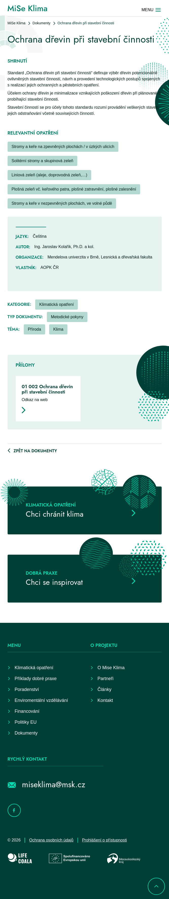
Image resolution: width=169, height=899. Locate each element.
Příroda (34, 329)
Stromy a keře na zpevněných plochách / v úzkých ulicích (63, 146)
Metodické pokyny (67, 317)
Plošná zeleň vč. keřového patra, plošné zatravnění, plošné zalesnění (74, 189)
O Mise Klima (111, 667)
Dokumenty (41, 23)
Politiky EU (26, 722)
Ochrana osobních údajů (51, 840)
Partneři (106, 678)
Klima (58, 329)
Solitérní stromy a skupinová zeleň (42, 161)
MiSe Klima (17, 23)
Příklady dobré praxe (36, 678)
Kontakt (105, 700)
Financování (27, 711)
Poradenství (27, 689)
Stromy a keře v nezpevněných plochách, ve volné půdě (62, 203)
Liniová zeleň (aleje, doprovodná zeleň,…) (49, 175)
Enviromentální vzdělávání (41, 700)
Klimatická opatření (56, 304)
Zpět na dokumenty (35, 451)
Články (104, 689)
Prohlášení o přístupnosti (104, 840)
